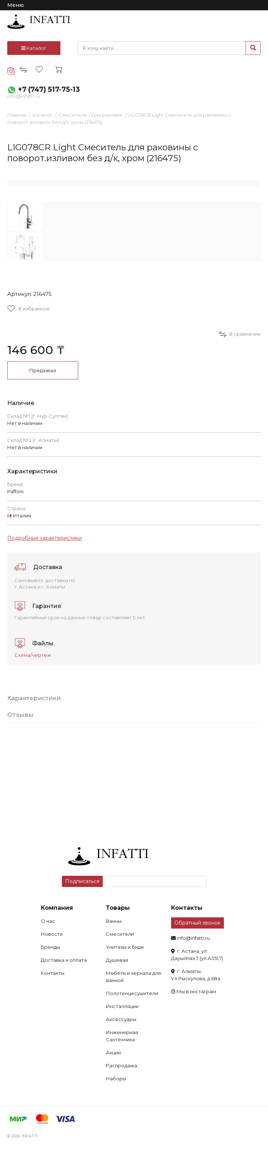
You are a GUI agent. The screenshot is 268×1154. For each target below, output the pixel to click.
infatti (38, 21)
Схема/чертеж (32, 655)
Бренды (50, 947)
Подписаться (82, 881)
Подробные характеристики (44, 538)
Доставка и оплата (64, 960)
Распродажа (121, 1065)
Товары (118, 907)
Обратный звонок (197, 923)
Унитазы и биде (125, 947)
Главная (16, 115)
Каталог (33, 48)
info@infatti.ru (23, 96)
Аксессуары (121, 1019)
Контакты (52, 973)
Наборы (116, 1078)
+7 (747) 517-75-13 (49, 89)
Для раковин (107, 115)
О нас (48, 921)
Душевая (117, 960)
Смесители (72, 115)
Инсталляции (122, 1006)
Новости (52, 934)
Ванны (114, 921)
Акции (113, 1052)
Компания (57, 907)
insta (11, 71)
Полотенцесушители (132, 993)
